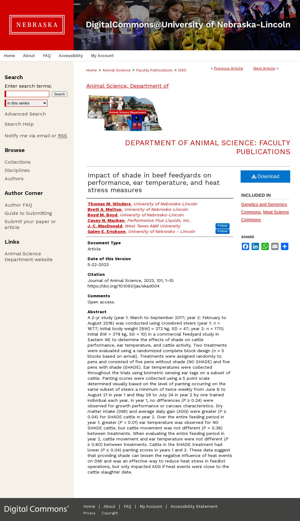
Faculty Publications (154, 70)
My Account (151, 506)
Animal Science (117, 70)
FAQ (127, 506)
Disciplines (17, 170)
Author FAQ (18, 205)
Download (265, 176)
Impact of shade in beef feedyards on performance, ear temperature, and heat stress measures (154, 182)
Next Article (264, 68)
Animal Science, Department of (127, 85)
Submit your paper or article (30, 224)
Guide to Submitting (28, 213)
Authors (14, 178)
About (109, 506)
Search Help (19, 124)
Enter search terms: (28, 86)
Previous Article (228, 68)
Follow (222, 225)
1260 (182, 70)
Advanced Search (25, 114)
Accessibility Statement (194, 506)
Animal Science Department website (29, 256)
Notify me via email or (36, 136)
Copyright (110, 513)
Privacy (89, 513)
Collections (18, 162)
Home (91, 70)
